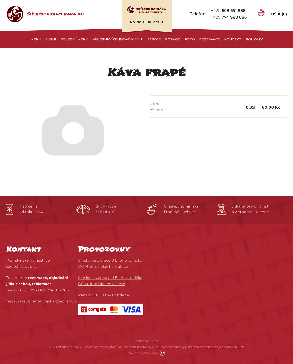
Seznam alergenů (146, 340)
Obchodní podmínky (136, 347)
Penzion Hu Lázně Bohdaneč (104, 295)
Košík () (277, 14)
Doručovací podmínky (168, 347)
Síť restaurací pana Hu (55, 14)
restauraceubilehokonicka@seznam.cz (41, 301)
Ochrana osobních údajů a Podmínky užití (215, 347)
